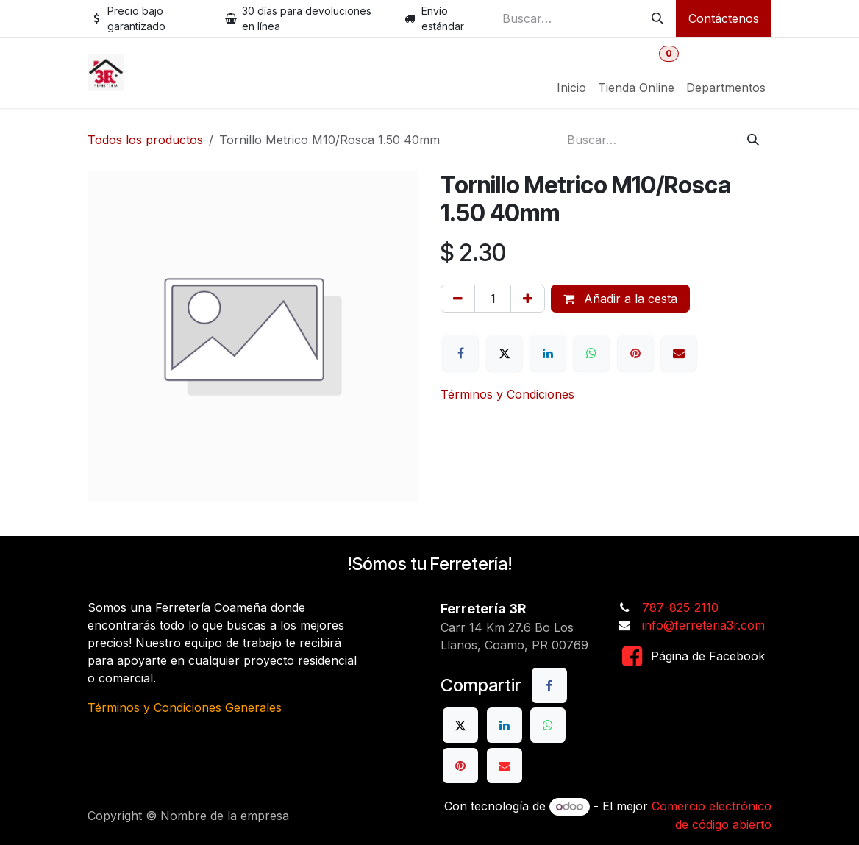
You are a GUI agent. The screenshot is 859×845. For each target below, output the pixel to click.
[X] (504, 353)
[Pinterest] (635, 353)
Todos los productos (145, 139)
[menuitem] (571, 87)
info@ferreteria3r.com (703, 625)
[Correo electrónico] (678, 353)
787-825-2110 (680, 607)
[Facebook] (460, 353)
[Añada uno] (527, 299)
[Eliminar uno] (458, 299)
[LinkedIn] (548, 353)
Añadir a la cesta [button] (620, 298)
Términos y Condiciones (507, 394)
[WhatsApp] (591, 353)
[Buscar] (657, 18)
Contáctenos (723, 18)
